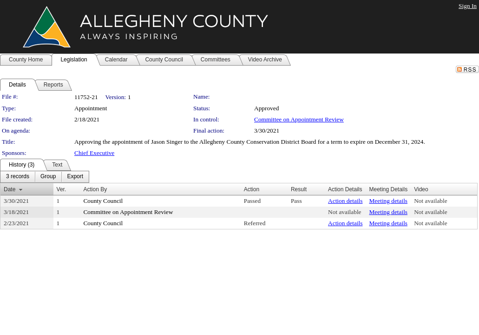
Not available (430, 200)
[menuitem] (17, 176)
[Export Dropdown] (75, 176)
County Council (103, 200)
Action (251, 189)
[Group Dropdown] (48, 176)
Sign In (468, 5)
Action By (95, 189)
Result (299, 189)
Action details (345, 200)
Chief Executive (94, 152)
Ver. (61, 189)
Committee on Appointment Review (299, 119)
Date (9, 189)
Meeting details (388, 200)
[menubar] (44, 177)
